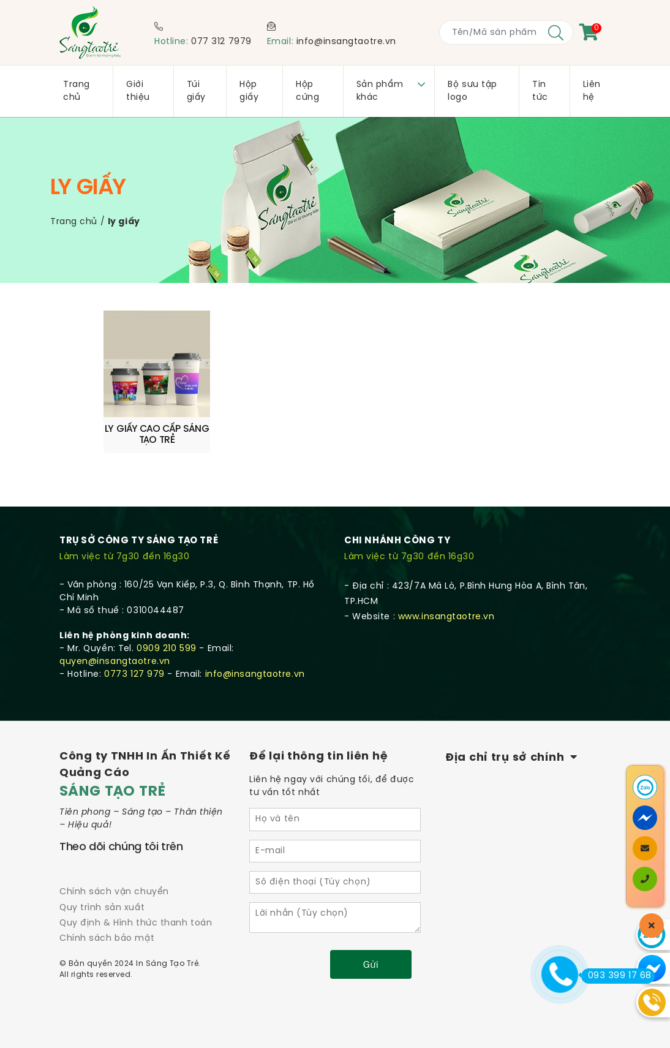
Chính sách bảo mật (106, 934)
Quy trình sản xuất (102, 903)
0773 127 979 (134, 670)
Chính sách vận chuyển (114, 887)
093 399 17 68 (616, 976)
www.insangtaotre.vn (446, 612)
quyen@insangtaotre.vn (114, 657)
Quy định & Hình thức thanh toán (135, 919)
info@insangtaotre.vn (346, 42)
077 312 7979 (221, 42)
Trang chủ (73, 222)
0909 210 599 (167, 644)
